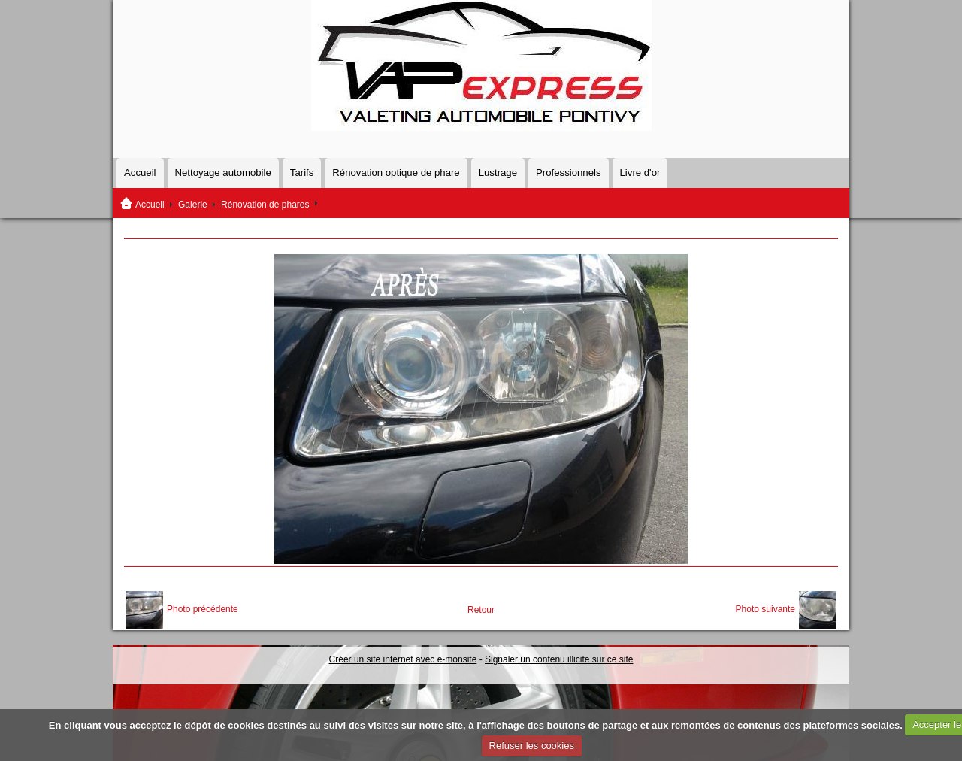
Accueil (140, 172)
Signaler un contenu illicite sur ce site (559, 659)
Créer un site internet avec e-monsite (403, 659)
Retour (481, 610)
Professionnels (568, 172)
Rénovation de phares (265, 204)
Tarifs (302, 172)
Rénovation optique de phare (395, 172)
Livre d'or (640, 172)
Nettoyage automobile (223, 172)
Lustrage (498, 172)
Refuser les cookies (531, 745)
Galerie (192, 204)
